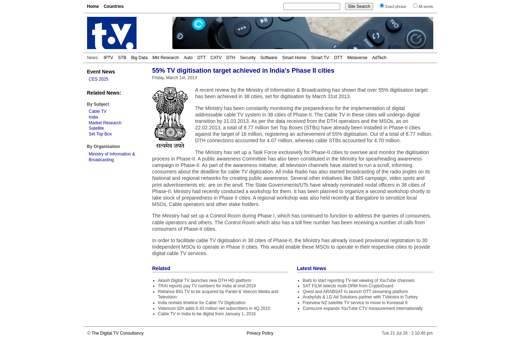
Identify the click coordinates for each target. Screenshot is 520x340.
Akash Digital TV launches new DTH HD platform (205, 280)
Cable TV (98, 111)
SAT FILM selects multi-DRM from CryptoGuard (348, 285)
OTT (338, 57)
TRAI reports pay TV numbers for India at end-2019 (207, 285)
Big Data (139, 57)
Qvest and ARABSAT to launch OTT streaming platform (355, 291)
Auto (188, 57)
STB (122, 57)
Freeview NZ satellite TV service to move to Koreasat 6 (355, 302)
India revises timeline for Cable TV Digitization (202, 302)
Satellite (96, 128)
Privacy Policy (260, 333)
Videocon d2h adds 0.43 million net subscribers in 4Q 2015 (214, 308)
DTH (230, 57)
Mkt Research (165, 57)
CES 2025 (99, 79)
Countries (114, 6)
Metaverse (357, 57)
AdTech (379, 57)
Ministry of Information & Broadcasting (112, 157)
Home (93, 6)
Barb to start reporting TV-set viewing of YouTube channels (359, 280)
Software (269, 57)
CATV (215, 57)
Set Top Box (100, 134)
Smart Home (294, 57)
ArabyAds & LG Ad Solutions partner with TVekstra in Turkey (360, 297)
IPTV (108, 57)
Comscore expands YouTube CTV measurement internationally (363, 308)
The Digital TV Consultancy (117, 333)
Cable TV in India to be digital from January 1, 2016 (207, 313)
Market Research (105, 122)
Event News (101, 72)
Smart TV (320, 57)
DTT (201, 57)
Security (248, 57)
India (93, 117)
